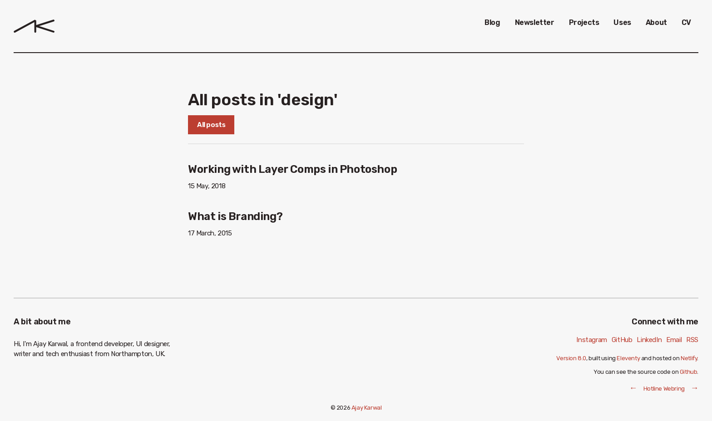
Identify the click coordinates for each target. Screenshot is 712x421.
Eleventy (628, 358)
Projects (584, 22)
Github (688, 371)
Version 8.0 (571, 358)
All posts (211, 125)
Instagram (591, 340)
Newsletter (534, 22)
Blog (492, 22)
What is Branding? (235, 216)
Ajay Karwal (366, 407)
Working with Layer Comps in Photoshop (292, 169)
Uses (622, 22)
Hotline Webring (664, 388)
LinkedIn (649, 340)
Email (674, 340)
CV (686, 22)
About (656, 22)
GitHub (622, 340)
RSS (692, 340)
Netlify (689, 358)
